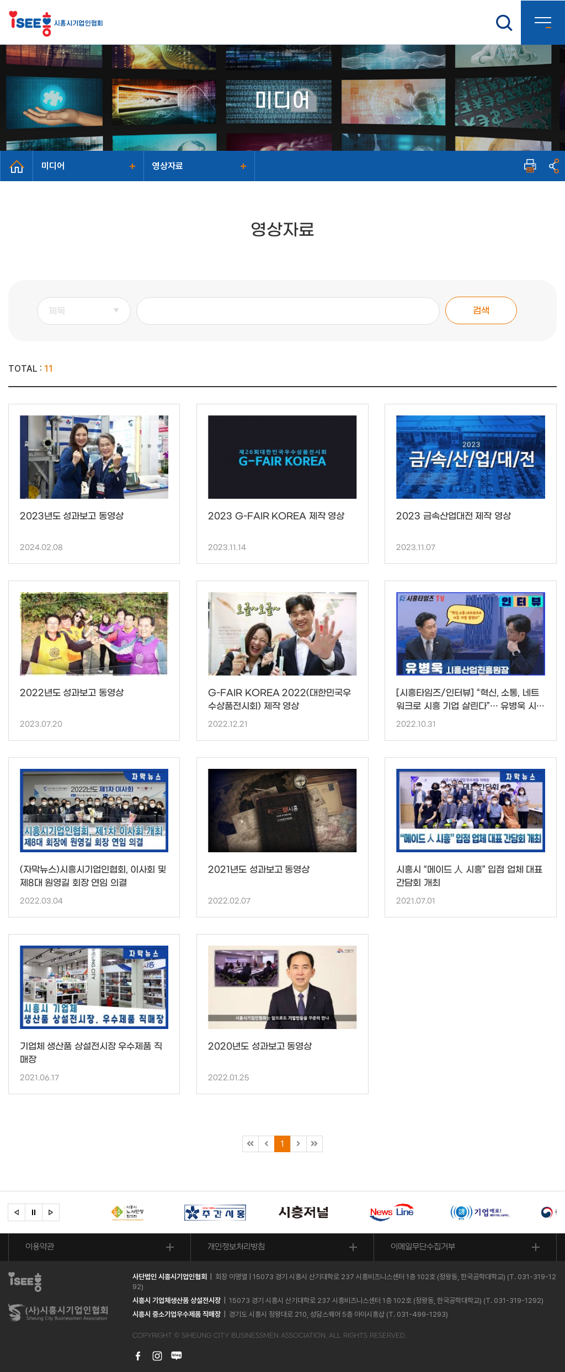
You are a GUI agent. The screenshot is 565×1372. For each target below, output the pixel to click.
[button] (16, 1212)
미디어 (53, 166)
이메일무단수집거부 (423, 1247)
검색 (481, 310)
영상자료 (167, 166)
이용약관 (39, 1247)
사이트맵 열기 (543, 22)
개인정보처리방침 (236, 1247)
